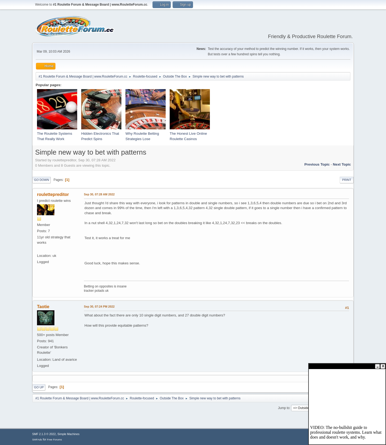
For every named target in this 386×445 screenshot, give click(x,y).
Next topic (342, 164)
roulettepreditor (53, 194)
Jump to (284, 408)
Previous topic (317, 164)
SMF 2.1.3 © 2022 (44, 434)
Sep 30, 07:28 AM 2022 (99, 194)
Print (346, 179)
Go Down (41, 179)
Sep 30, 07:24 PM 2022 (99, 306)
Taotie (43, 306)
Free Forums (54, 439)
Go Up (39, 387)
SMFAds (37, 439)
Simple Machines (68, 434)
